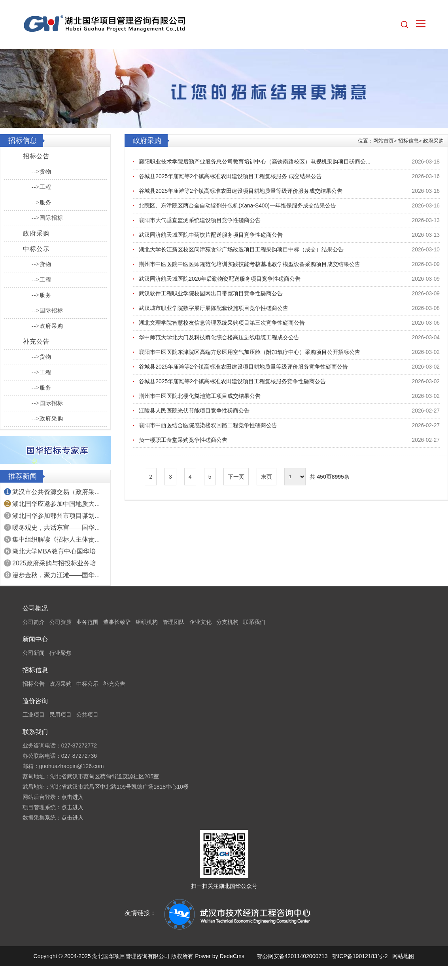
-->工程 (41, 187)
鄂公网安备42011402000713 (292, 956)
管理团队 (174, 622)
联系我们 (254, 622)
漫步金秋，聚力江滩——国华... (56, 575)
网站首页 (383, 141)
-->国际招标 (47, 218)
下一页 (236, 476)
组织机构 (147, 622)
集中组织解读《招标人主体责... (56, 539)
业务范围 (87, 622)
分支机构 (227, 622)
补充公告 (36, 341)
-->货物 (41, 172)
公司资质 (60, 622)
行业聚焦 (60, 653)
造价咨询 (35, 701)
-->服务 (41, 202)
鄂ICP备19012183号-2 (360, 956)
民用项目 (60, 714)
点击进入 (72, 797)
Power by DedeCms (219, 956)
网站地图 (403, 956)
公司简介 (34, 622)
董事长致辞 (117, 622)
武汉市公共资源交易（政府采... (56, 492)
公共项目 (87, 714)
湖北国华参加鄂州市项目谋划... (56, 515)
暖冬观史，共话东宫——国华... (56, 527)
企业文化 (200, 622)
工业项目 (34, 714)
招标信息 (408, 141)
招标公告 (36, 156)
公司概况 (35, 608)
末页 (266, 476)
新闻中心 (35, 639)
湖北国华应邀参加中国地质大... (56, 503)
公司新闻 (34, 653)
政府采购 (36, 233)
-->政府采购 (47, 326)
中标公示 (36, 248)
